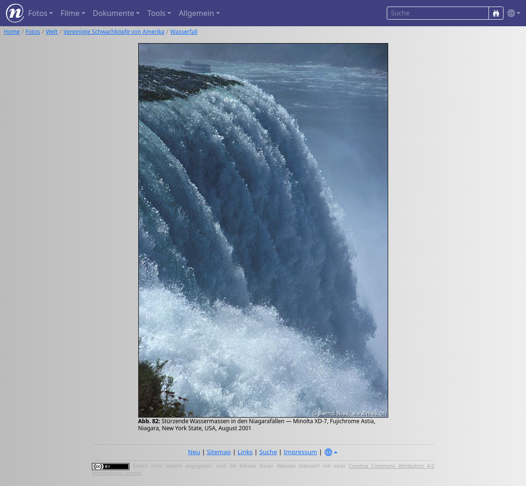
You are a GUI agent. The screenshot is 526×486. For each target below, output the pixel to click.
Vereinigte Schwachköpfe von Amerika (114, 32)
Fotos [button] (37, 13)
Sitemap (219, 452)
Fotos (33, 32)
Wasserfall (183, 32)
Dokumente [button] (113, 13)
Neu (194, 452)
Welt (52, 32)
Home (12, 32)
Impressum (300, 452)
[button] (511, 13)
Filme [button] (70, 13)
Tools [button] (156, 13)
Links (245, 452)
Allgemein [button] (196, 13)
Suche (268, 452)
